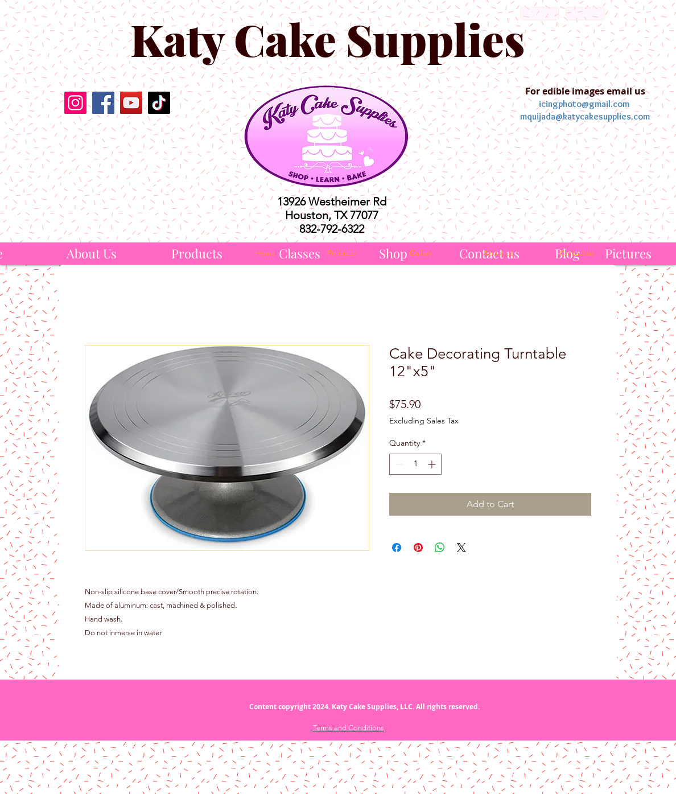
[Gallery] (420, 253)
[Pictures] (628, 253)
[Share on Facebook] (396, 547)
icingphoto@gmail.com (584, 103)
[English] (539, 13)
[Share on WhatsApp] (440, 547)
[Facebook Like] (117, 143)
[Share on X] (461, 547)
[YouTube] (131, 103)
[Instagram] (75, 103)
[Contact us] (576, 253)
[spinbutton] (415, 464)
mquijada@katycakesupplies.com (585, 116)
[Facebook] (103, 103)
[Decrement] (398, 464)
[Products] (196, 253)
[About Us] (91, 253)
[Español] (585, 13)
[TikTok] (159, 103)
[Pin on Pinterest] (418, 547)
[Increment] (433, 464)
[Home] (264, 253)
